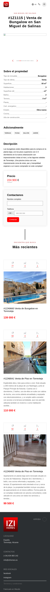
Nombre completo (14, 199)
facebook (7, 573)
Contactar (13, 220)
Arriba (39, 519)
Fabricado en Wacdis (12, 589)
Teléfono (10, 209)
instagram (7, 577)
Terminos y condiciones (13, 584)
